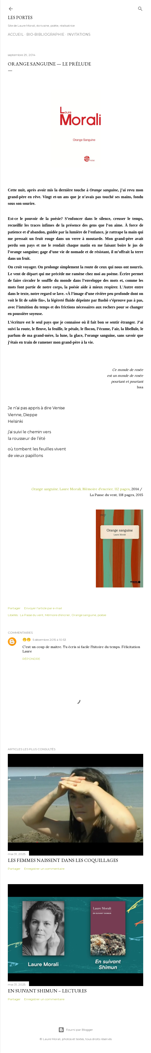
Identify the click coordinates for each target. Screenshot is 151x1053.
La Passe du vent (31, 615)
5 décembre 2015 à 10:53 (49, 639)
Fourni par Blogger (75, 1030)
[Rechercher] (140, 7)
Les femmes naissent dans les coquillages (63, 860)
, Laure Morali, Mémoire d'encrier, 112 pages (80, 489)
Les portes (20, 17)
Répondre (31, 659)
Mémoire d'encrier (57, 615)
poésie (102, 615)
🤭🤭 (26, 639)
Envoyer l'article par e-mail (43, 608)
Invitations (79, 34)
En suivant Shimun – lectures (47, 991)
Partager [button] (14, 608)
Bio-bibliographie (45, 34)
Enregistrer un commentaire (44, 868)
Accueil (16, 34)
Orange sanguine (83, 615)
